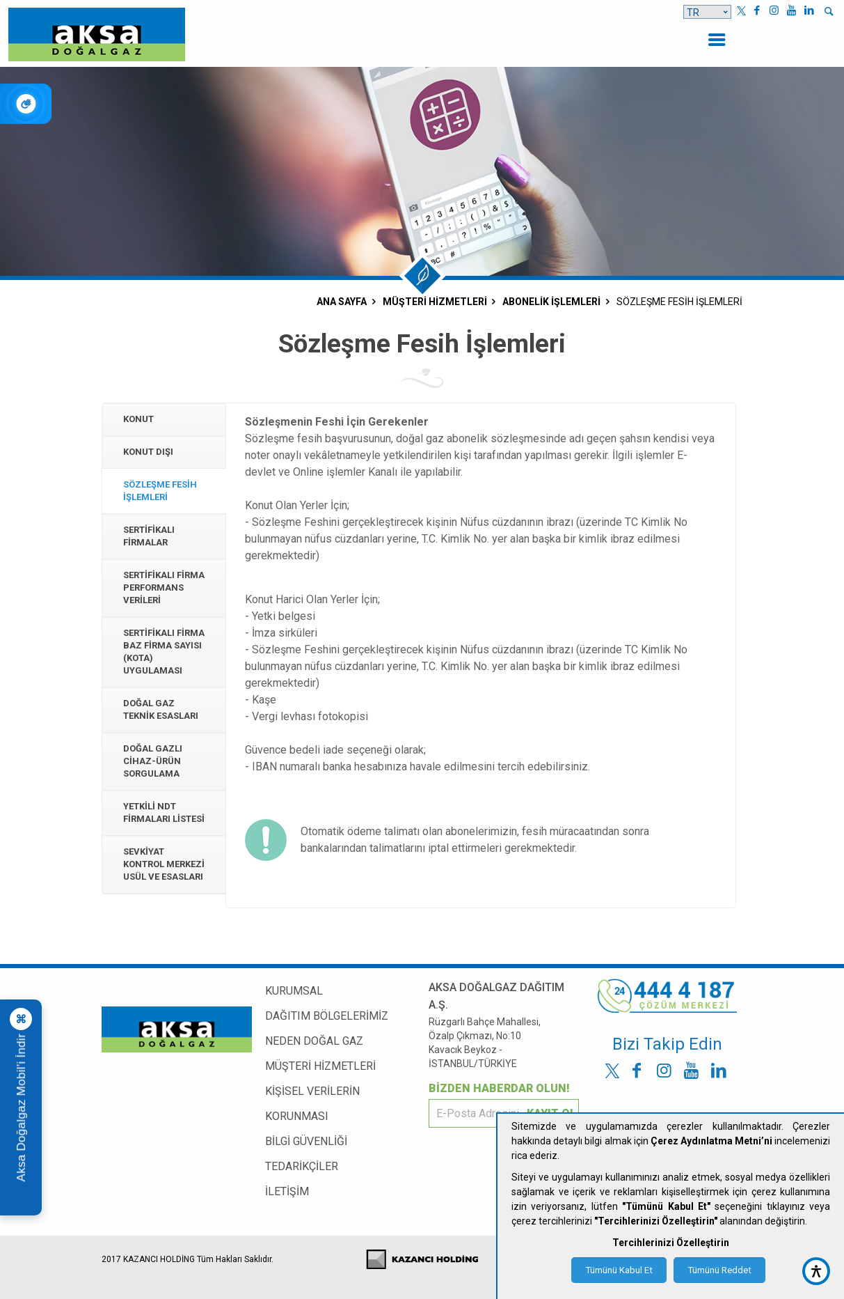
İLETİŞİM (287, 1191)
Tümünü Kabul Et (619, 1270)
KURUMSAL (294, 990)
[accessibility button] (816, 1271)
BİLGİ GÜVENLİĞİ (306, 1141)
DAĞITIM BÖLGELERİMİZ (326, 1015)
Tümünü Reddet (719, 1270)
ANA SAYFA (342, 301)
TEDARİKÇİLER (301, 1166)
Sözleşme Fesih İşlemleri (160, 490)
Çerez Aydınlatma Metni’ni (711, 1140)
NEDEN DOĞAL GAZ (314, 1041)
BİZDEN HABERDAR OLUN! (499, 1088)
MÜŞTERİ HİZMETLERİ (320, 1066)
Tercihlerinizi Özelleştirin (670, 1242)
